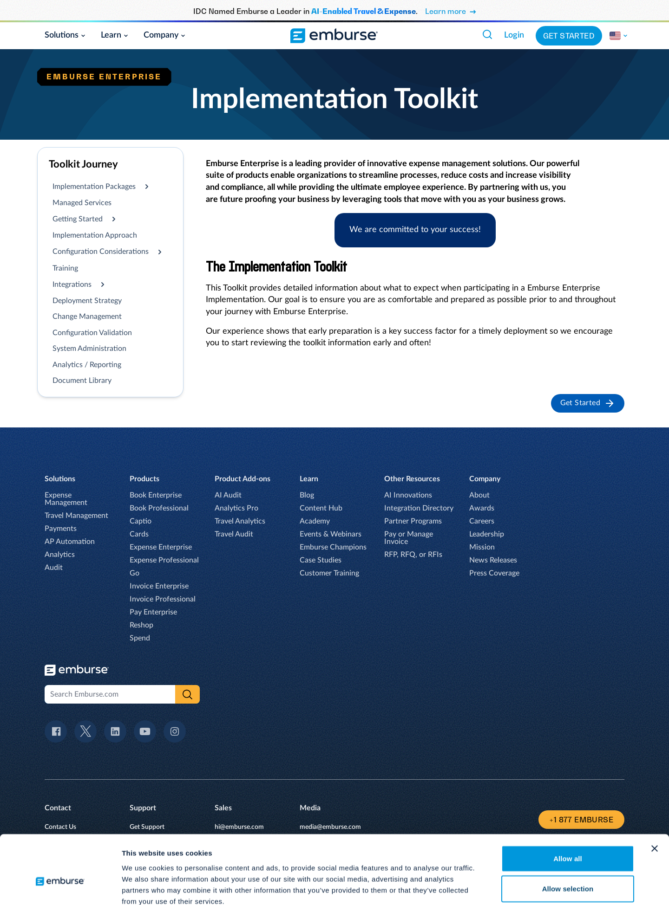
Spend (140, 638)
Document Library (82, 380)
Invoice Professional (163, 599)
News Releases (493, 560)
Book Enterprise (156, 495)
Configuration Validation (92, 332)
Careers (481, 521)
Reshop (141, 625)
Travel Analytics (240, 521)
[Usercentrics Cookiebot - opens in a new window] (60, 887)
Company (165, 35)
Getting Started (77, 219)
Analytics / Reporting (86, 364)
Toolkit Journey (83, 164)
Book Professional (159, 508)
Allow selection (568, 837)
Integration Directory (418, 508)
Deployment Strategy (87, 300)
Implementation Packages (94, 186)
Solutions (65, 35)
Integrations (72, 284)
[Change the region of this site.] (619, 35)
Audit (54, 567)
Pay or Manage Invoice (408, 537)
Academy (315, 521)
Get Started (569, 35)
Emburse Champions (333, 547)
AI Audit (228, 495)
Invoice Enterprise (159, 586)
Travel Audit (234, 534)
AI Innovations (408, 495)
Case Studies (320, 560)
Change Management (87, 316)
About (479, 495)
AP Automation (70, 541)
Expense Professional (164, 560)
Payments (61, 528)
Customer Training (329, 573)
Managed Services (82, 203)
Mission (482, 547)
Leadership (486, 534)
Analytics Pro (236, 508)
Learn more (450, 11)
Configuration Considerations (100, 251)
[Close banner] (654, 796)
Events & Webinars (330, 534)
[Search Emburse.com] (487, 34)
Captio (140, 521)
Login (514, 35)
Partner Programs (413, 521)
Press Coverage (494, 573)
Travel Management (76, 515)
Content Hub (321, 508)
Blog (307, 495)
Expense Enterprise (161, 547)
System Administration (89, 348)
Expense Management (66, 498)
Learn (115, 35)
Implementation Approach (94, 235)
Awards (481, 508)
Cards (139, 534)
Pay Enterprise (153, 612)
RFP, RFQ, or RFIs (413, 554)
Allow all (567, 806)
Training (65, 268)
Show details (487, 887)
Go (134, 573)
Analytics (60, 554)
